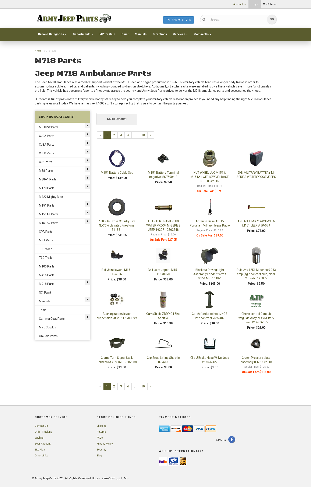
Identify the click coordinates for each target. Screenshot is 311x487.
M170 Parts (46, 188)
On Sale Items (48, 336)
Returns (101, 431)
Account (239, 4)
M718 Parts (46, 284)
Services (180, 34)
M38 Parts (46, 170)
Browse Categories (52, 34)
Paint (124, 34)
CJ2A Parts (46, 136)
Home (38, 50)
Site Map (40, 449)
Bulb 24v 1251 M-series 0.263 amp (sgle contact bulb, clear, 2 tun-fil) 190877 (256, 274)
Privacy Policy (105, 443)
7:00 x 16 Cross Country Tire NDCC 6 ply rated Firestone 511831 (116, 225)
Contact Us (202, 34)
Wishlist (39, 437)
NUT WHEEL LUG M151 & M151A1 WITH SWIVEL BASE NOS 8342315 (210, 177)
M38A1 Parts (48, 179)
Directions (160, 34)
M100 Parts (46, 266)
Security (101, 449)
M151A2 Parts (48, 223)
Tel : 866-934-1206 (178, 20)
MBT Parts (46, 240)
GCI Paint (45, 292)
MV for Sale (107, 34)
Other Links (41, 455)
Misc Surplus (47, 327)
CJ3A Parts (46, 144)
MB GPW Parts (48, 127)
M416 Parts (46, 275)
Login (255, 4)
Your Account (43, 443)
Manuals (140, 34)
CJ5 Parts (45, 162)
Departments (83, 34)
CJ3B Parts (46, 153)
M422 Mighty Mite (51, 196)
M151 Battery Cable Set (117, 172)
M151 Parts (46, 205)
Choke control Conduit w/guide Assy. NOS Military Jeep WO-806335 (256, 318)
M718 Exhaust (117, 119)
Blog (99, 455)
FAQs (100, 437)
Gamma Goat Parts (52, 318)
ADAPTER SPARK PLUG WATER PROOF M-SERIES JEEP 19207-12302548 (163, 225)
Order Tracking (43, 431)
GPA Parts (46, 231)
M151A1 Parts (48, 214)
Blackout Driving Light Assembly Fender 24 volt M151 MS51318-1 (209, 274)
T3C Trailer (46, 257)
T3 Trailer (45, 249)
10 (143, 135)
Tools (42, 310)
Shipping (101, 425)
